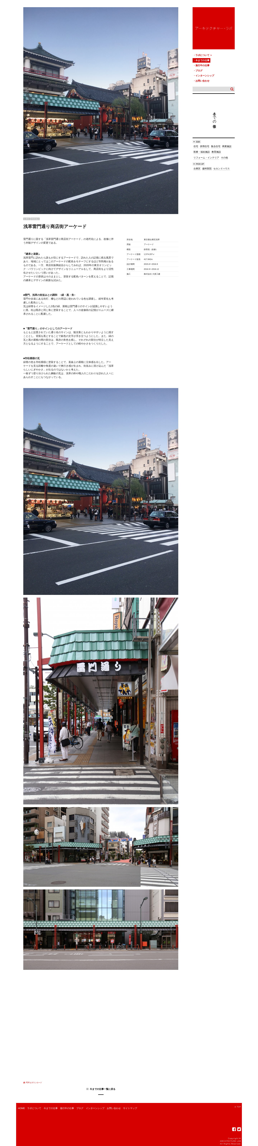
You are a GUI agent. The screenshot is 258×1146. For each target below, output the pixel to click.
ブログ (198, 70)
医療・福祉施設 (202, 152)
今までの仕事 (202, 60)
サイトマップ (130, 1108)
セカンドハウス (221, 168)
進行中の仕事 (202, 65)
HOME (21, 1108)
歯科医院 (207, 168)
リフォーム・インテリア (206, 157)
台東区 (197, 168)
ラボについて (203, 55)
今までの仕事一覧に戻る (102, 1089)
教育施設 (216, 152)
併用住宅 (204, 146)
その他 (224, 157)
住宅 (196, 146)
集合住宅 (215, 146)
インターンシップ (204, 75)
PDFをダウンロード (32, 1083)
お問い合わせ (202, 80)
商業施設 (226, 146)
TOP (238, 1107)
